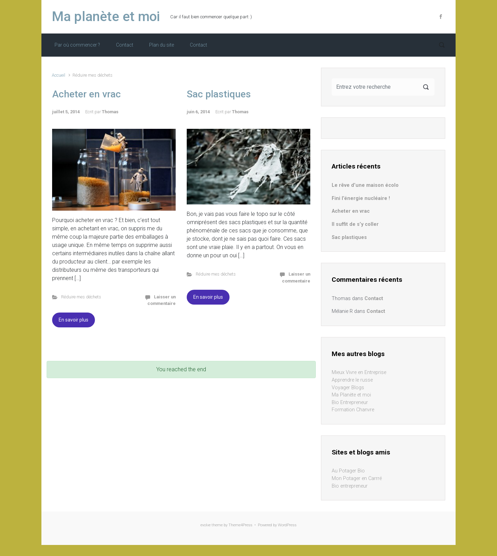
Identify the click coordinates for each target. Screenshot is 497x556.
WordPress (287, 525)
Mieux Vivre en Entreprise (359, 372)
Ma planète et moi (106, 17)
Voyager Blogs (348, 388)
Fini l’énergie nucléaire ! (361, 198)
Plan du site (161, 45)
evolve (206, 525)
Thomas (110, 111)
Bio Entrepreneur (350, 402)
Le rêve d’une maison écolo (365, 185)
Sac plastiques (219, 94)
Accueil (58, 75)
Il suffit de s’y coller (355, 224)
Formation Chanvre (353, 410)
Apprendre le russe (352, 380)
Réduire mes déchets (81, 296)
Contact (124, 45)
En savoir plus (73, 320)
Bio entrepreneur (350, 486)
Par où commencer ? (77, 45)
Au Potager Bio (348, 471)
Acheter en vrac (86, 94)
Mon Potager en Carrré (357, 478)
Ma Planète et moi (351, 395)
